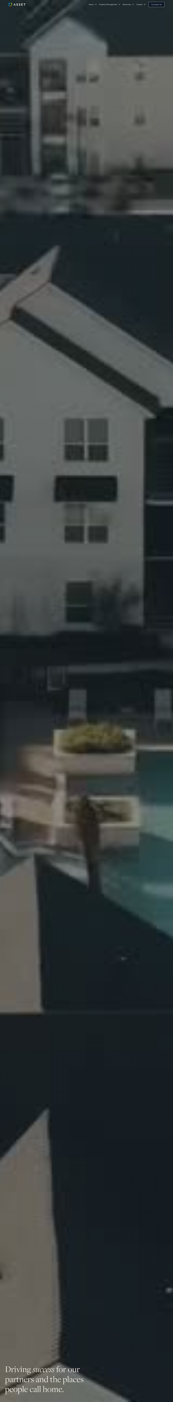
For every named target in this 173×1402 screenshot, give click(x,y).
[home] (21, 4)
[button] (92, 4)
